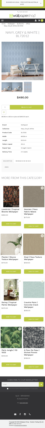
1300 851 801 (23, 12)
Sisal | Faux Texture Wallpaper (33, 258)
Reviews (23, 161)
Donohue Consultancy (21, 425)
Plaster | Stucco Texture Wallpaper (10, 258)
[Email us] (15, 414)
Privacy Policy (35, 388)
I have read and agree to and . (22, 388)
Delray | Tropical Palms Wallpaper (9, 303)
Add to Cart (26, 107)
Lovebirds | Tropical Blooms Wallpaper (10, 210)
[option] (22, 61)
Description (7, 161)
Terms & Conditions (25, 388)
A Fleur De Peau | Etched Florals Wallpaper (31, 352)
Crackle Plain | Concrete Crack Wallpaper (31, 304)
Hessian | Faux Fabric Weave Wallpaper (31, 211)
